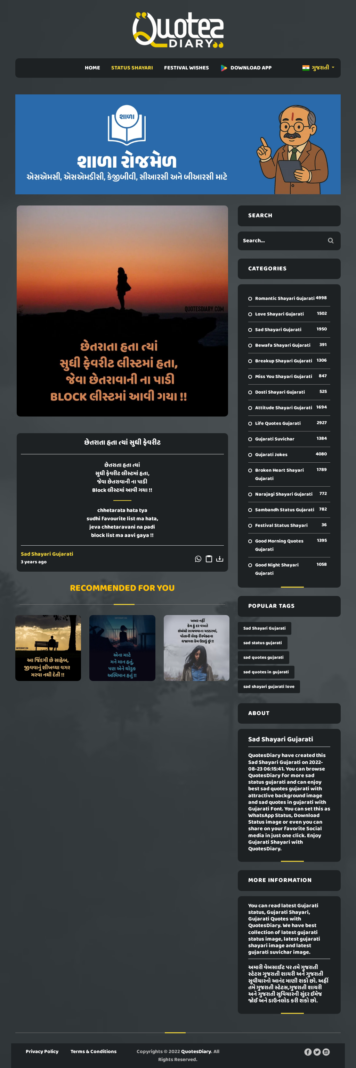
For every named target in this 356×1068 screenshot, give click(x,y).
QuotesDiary (196, 1052)
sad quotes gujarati (263, 657)
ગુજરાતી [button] (316, 68)
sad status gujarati (262, 643)
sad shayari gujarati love (268, 686)
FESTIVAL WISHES (186, 68)
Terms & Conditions (93, 1052)
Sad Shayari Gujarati (47, 554)
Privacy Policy (42, 1052)
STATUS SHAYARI (132, 68)
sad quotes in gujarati (266, 672)
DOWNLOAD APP (246, 68)
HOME (92, 68)
